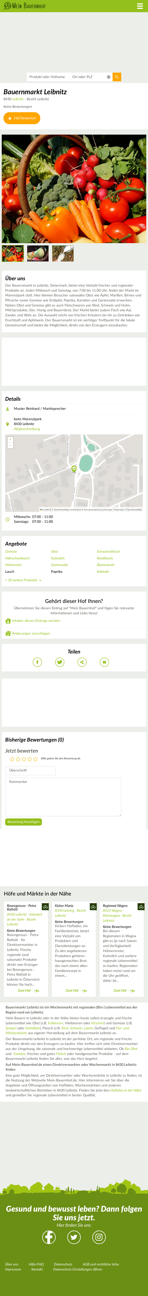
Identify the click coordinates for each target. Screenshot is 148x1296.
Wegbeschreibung (27, 429)
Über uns (11, 1264)
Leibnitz (18, 99)
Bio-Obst (131, 1049)
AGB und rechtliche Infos (101, 1264)
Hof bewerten (22, 118)
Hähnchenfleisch (17, 558)
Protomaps (118, 509)
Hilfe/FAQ (36, 1264)
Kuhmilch (58, 558)
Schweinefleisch (108, 551)
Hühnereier (13, 565)
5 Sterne (35, 759)
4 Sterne (30, 759)
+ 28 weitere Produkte (24, 580)
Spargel (11, 1028)
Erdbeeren (55, 1023)
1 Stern (12, 759)
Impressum (13, 1269)
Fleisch (61, 1054)
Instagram (99, 1237)
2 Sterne (18, 759)
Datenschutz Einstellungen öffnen (77, 1269)
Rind (64, 1028)
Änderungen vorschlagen (31, 633)
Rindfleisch (105, 558)
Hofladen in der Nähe (125, 1090)
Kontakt (37, 1269)
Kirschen (97, 1023)
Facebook (49, 1237)
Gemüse (11, 551)
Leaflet (44, 509)
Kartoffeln (32, 1028)
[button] (74, 469)
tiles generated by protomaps (98, 509)
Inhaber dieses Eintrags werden (36, 621)
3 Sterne (24, 759)
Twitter (74, 1237)
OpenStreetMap (134, 509)
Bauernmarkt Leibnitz (35, 92)
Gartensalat (59, 565)
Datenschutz (63, 1264)
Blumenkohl (105, 565)
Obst (54, 551)
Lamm (88, 1028)
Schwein (76, 1028)
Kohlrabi (103, 572)
